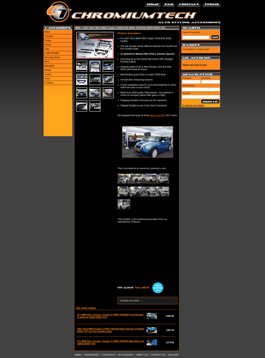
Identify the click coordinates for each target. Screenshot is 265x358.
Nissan (48, 70)
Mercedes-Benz (52, 57)
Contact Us (158, 355)
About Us (142, 355)
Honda (48, 44)
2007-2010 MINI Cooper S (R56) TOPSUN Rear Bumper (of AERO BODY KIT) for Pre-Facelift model (110, 330)
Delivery (173, 355)
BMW (47, 32)
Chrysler (49, 36)
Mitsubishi (49, 66)
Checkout (109, 355)
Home (78, 355)
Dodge (48, 40)
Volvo (47, 78)
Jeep (47, 49)
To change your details (193, 105)
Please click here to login (194, 65)
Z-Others (49, 83)
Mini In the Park (157, 115)
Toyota (48, 74)
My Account (125, 355)
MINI (47, 61)
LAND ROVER (52, 53)
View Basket (91, 355)
